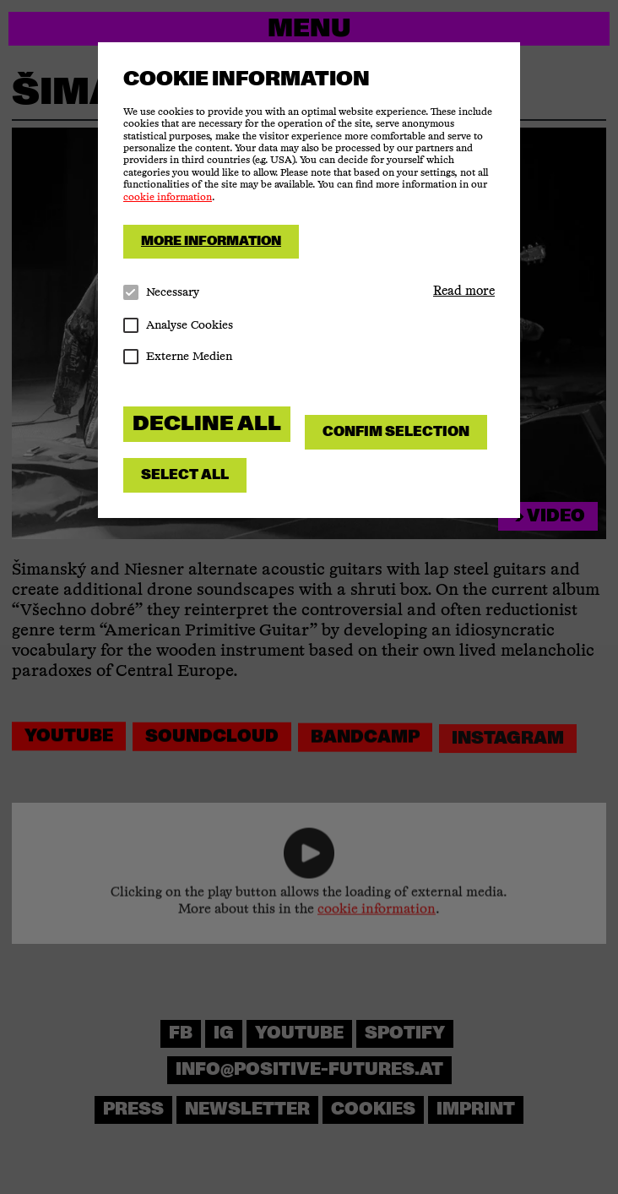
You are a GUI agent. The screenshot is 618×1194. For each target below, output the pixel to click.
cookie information (167, 198)
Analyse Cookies (178, 326)
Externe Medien (177, 357)
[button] (464, 291)
